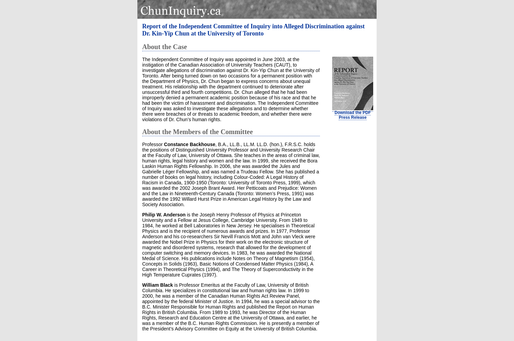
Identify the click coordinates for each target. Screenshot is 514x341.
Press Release (352, 117)
